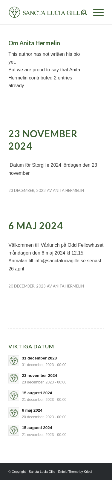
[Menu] (95, 12)
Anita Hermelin (68, 190)
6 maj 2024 (35, 225)
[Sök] (81, 12)
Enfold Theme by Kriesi (75, 471)
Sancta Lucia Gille (42, 471)
